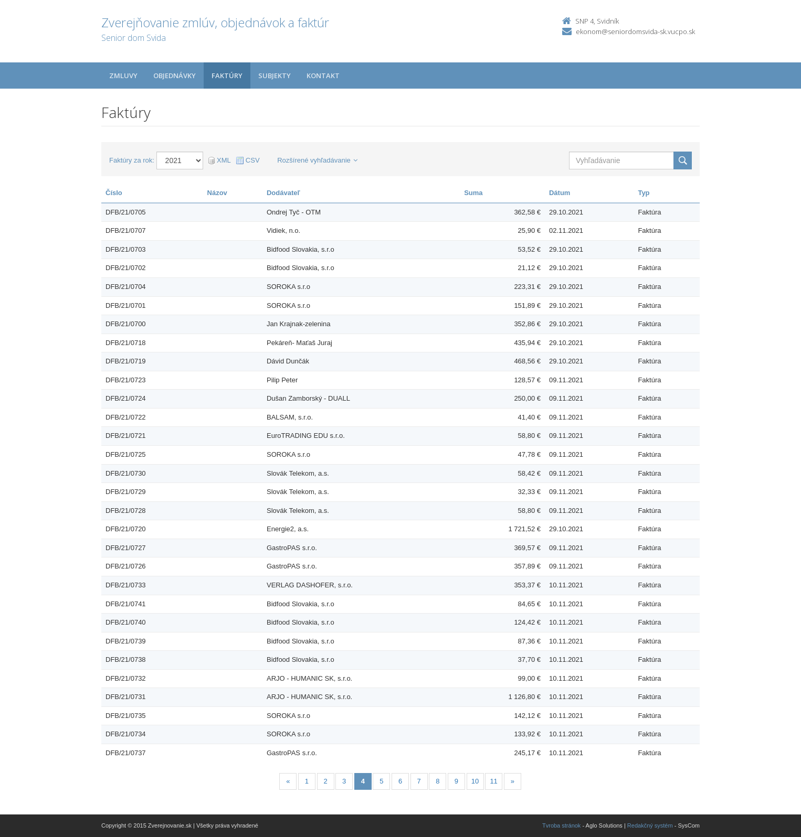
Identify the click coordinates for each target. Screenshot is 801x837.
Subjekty (274, 75)
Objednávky (174, 75)
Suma (473, 193)
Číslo (114, 193)
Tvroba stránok (561, 825)
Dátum (559, 193)
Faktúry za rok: (131, 160)
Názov (217, 193)
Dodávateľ (283, 193)
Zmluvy (123, 75)
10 (475, 781)
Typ (643, 193)
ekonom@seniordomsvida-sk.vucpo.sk (635, 31)
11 (493, 781)
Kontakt (323, 75)
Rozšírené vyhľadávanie (317, 160)
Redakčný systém (650, 825)
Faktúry (227, 75)
